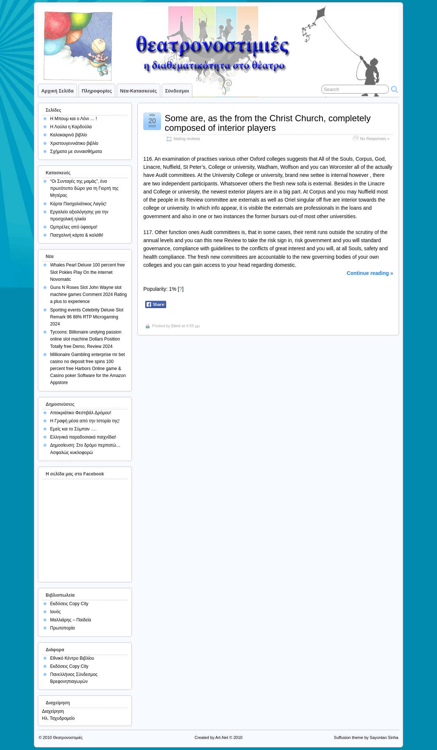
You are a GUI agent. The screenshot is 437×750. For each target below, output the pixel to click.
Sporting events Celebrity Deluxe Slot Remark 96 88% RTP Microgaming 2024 (86, 317)
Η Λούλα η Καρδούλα (71, 126)
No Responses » (374, 138)
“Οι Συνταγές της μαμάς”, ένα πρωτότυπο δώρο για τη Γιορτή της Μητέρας (84, 188)
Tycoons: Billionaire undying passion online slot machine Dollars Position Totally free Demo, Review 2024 (85, 339)
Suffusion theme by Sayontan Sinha (366, 737)
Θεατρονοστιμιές (68, 737)
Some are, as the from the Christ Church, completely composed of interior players (268, 123)
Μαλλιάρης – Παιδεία (70, 619)
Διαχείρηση (53, 711)
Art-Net (221, 737)
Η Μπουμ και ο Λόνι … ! (73, 118)
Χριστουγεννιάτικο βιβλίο (74, 143)
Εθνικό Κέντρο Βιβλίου (72, 658)
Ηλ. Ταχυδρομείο (58, 718)
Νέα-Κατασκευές (138, 91)
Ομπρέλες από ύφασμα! (73, 227)
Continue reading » (370, 273)
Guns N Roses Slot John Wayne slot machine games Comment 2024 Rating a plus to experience (88, 294)
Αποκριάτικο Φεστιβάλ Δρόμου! (80, 412)
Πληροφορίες (97, 91)
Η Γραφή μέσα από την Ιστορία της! (84, 420)
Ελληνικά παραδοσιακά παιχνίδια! (83, 437)
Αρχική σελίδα (57, 91)
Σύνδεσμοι (177, 91)
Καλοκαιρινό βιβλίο (68, 134)
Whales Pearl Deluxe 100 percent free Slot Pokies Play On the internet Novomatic (87, 272)
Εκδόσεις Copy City (69, 603)
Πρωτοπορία (62, 628)
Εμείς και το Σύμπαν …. (73, 429)
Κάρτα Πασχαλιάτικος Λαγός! (78, 203)
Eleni (175, 326)
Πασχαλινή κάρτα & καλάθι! (76, 235)
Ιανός (55, 611)
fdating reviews (187, 138)
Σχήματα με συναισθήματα (76, 151)
